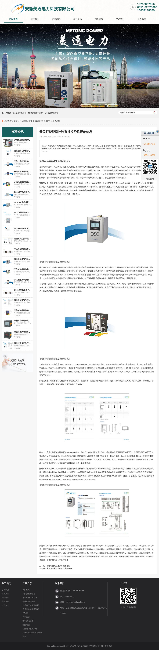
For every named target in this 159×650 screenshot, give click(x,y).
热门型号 (26, 590)
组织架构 (5, 594)
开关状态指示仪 (29, 601)
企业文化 (5, 605)
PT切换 (25, 613)
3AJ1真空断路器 (19, 113)
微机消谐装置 (28, 621)
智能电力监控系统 (30, 629)
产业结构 (5, 598)
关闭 (157, 131)
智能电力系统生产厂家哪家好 (58, 566)
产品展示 (56, 19)
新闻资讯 (77, 19)
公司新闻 (23, 121)
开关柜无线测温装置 (31, 605)
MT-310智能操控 (51, 113)
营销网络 (5, 601)
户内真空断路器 (29, 594)
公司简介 (5, 590)
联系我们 (120, 19)
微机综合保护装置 (30, 598)
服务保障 (142, 19)
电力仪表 (26, 617)
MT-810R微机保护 (35, 113)
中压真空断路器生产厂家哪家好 (59, 568)
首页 (16, 121)
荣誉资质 (99, 19)
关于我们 (35, 19)
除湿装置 (26, 625)
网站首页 (13, 19)
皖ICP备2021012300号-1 (80, 646)
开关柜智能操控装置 (31, 609)
